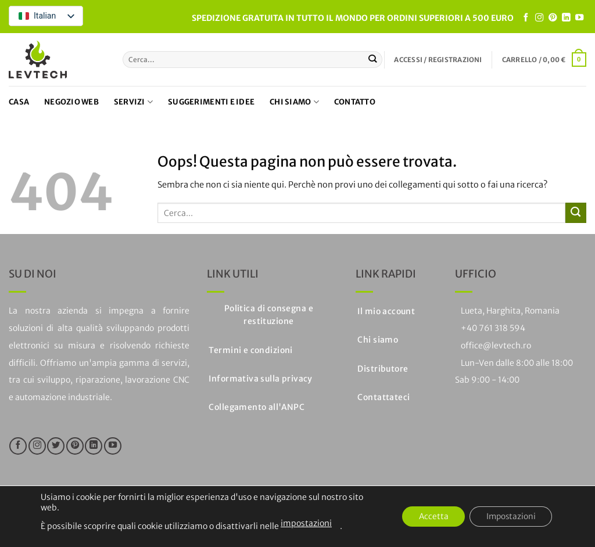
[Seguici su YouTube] (579, 18)
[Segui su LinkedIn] (566, 18)
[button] (438, 59)
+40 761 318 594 (493, 328)
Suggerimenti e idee (211, 102)
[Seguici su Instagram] (539, 18)
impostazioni (306, 523)
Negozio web (71, 102)
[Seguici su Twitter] (55, 446)
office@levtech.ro (496, 345)
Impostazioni (509, 517)
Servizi (133, 101)
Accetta (429, 517)
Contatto (354, 102)
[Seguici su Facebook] (526, 18)
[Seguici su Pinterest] (553, 18)
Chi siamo (294, 101)
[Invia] (373, 59)
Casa (19, 102)
